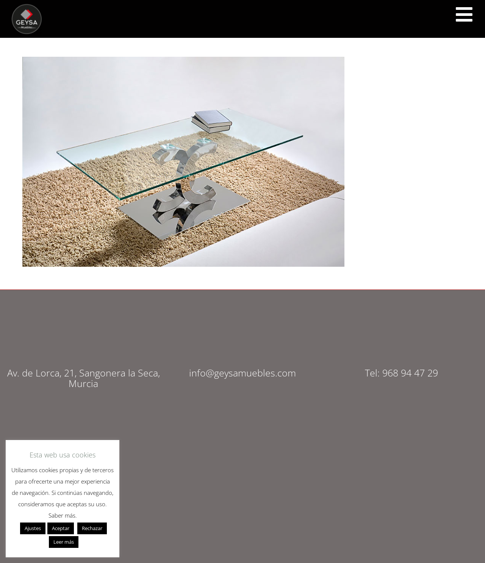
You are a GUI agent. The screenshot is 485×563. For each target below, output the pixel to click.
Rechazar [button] (92, 528)
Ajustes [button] (33, 528)
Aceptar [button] (60, 528)
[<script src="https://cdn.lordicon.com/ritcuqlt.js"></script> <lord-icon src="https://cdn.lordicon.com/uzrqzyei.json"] (464, 14)
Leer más (63, 541)
